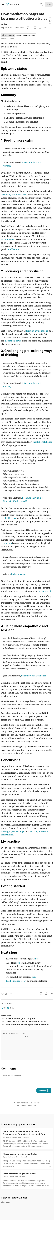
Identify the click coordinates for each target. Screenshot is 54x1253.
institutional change (42, 442)
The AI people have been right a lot (20, 1154)
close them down (13, 341)
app (18, 963)
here (37, 959)
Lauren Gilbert (8, 1177)
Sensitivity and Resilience (33, 676)
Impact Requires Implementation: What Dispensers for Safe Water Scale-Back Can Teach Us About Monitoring (24, 1134)
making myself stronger (13, 831)
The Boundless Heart (16, 981)
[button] (3, 1007)
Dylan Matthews (9, 1157)
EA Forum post (18, 574)
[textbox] (26, 1080)
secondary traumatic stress (14, 195)
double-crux (10, 518)
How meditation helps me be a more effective (24, 16)
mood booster (13, 249)
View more (5, 1202)
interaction (6, 543)
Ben (5, 24)
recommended (8, 239)
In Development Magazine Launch (19, 1173)
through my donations (37, 331)
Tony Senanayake (10, 1137)
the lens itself (44, 591)
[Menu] (3, 4)
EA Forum (13, 5)
